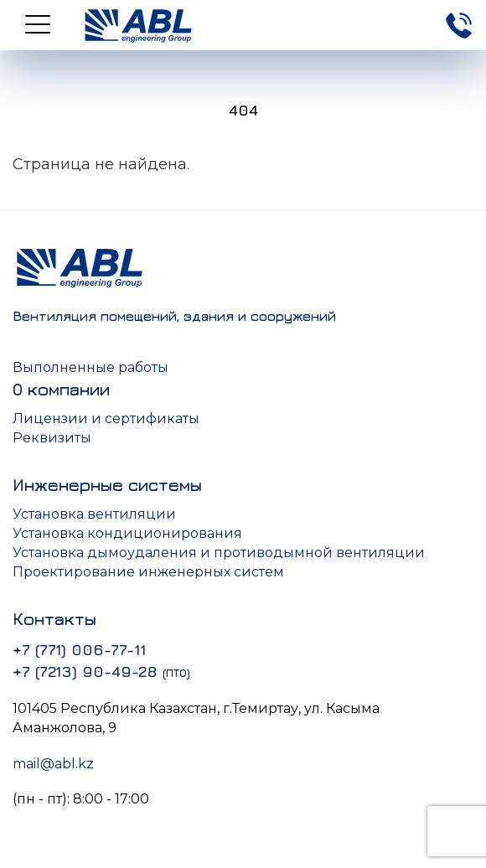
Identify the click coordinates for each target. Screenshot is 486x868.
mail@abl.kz (53, 764)
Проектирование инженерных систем (148, 572)
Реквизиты (52, 438)
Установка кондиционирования (127, 533)
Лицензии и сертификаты (106, 418)
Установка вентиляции (94, 514)
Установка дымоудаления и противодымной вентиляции (219, 553)
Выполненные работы (90, 367)
